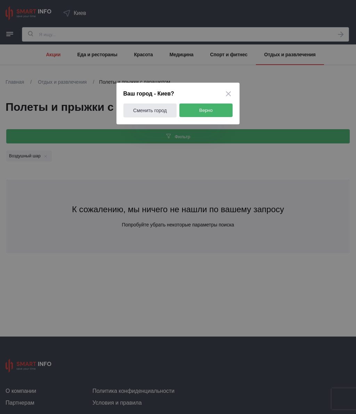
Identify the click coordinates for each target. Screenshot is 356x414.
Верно (206, 110)
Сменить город (150, 110)
